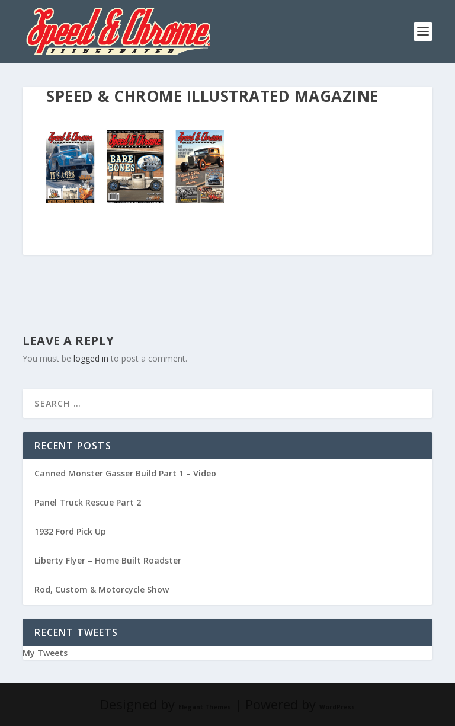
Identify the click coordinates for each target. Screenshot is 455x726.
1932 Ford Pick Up (70, 531)
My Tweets (45, 652)
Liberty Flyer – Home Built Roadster (107, 560)
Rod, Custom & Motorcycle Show (101, 589)
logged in (90, 358)
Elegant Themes (204, 707)
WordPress (337, 707)
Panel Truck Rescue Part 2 (87, 502)
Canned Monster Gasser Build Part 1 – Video (125, 473)
